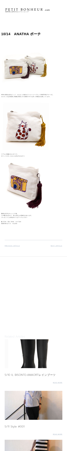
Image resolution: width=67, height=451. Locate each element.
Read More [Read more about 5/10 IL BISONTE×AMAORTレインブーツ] (57, 383)
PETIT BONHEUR (27, 9)
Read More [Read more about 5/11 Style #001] (57, 434)
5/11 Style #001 (15, 427)
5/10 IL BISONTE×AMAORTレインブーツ (30, 375)
